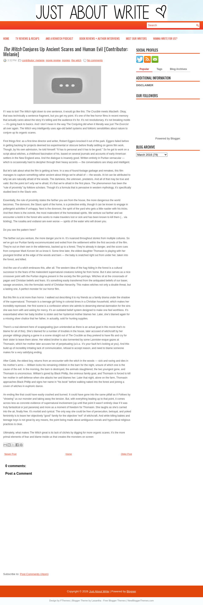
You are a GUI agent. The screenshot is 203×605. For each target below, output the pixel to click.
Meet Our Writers (136, 38)
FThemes (65, 600)
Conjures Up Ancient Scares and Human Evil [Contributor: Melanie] (65, 51)
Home (6, 38)
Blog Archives (178, 69)
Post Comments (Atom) (34, 574)
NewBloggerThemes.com (141, 600)
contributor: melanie (33, 60)
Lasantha (96, 600)
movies (66, 60)
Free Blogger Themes (114, 600)
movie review (53, 60)
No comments (95, 60)
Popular (144, 69)
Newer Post (10, 454)
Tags (159, 69)
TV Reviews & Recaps (27, 38)
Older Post (126, 454)
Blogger (175, 138)
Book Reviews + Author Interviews (100, 38)
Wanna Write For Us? (165, 38)
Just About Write (99, 591)
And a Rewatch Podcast (59, 38)
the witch (76, 60)
